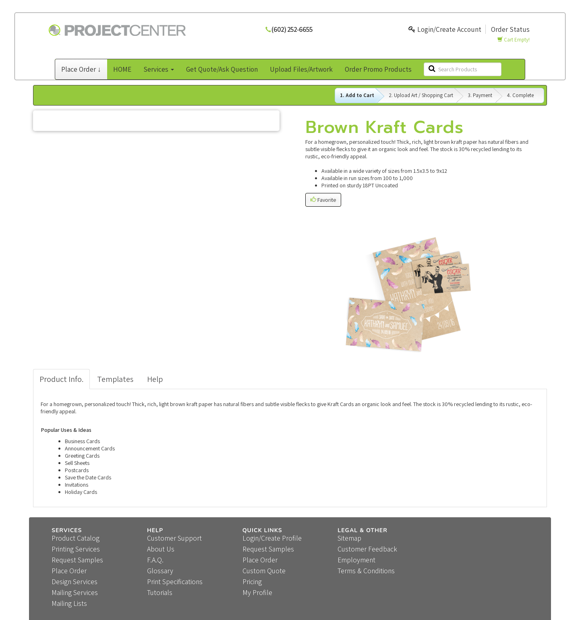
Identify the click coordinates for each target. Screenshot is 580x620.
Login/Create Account (444, 29)
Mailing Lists (69, 603)
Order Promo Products (378, 69)
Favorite (323, 199)
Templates (115, 379)
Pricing (252, 581)
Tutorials (159, 592)
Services (158, 69)
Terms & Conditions (366, 570)
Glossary (160, 570)
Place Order (69, 570)
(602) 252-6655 (292, 29)
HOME (122, 69)
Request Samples (77, 559)
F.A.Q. (155, 559)
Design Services (74, 581)
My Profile (257, 592)
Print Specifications (175, 581)
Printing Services (76, 549)
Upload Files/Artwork (301, 69)
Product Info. (61, 379)
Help (155, 379)
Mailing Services (75, 592)
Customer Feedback (367, 549)
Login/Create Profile (272, 538)
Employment (356, 559)
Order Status (510, 29)
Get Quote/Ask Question (222, 69)
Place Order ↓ (81, 69)
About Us (160, 549)
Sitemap (349, 538)
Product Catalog (75, 538)
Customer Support (174, 538)
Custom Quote (264, 570)
